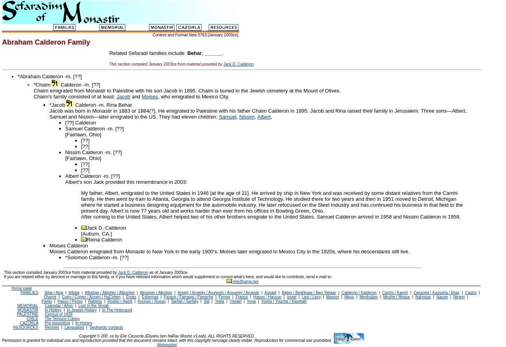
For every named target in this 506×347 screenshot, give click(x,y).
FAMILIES (29, 292)
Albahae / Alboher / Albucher (109, 292)
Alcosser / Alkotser (156, 292)
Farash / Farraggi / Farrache (188, 297)
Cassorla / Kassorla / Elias (436, 292)
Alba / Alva (54, 292)
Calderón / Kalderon (359, 292)
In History (53, 310)
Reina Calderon (104, 240)
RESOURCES (25, 327)
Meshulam (368, 297)
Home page (21, 288)
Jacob (123, 97)
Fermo (224, 297)
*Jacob (61, 105)
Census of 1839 (58, 314)
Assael (270, 292)
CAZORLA (29, 323)
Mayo (349, 297)
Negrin (459, 297)
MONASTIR (27, 310)
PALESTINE (27, 314)
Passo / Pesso (70, 301)
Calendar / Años (59, 306)
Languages (74, 327)
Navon (442, 297)
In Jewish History (82, 310)
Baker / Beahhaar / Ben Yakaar (309, 292)
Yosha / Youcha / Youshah (283, 301)
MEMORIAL (27, 306)
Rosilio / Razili (120, 301)
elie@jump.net (243, 281)
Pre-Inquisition (57, 323)
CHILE (32, 319)
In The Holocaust (117, 310)
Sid (206, 301)
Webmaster (167, 345)
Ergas (131, 297)
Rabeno (95, 301)
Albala (73, 292)
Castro (470, 292)
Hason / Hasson (267, 297)
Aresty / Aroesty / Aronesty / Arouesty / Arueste (218, 292)
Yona (251, 301)
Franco (242, 297)
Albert (264, 117)
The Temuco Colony (62, 319)
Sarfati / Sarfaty (184, 301)
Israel (291, 297)
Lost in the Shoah (93, 306)
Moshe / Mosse (396, 297)
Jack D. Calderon (238, 64)
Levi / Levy (311, 297)
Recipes (52, 327)
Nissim (247, 117)
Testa (219, 301)
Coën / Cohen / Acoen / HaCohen (91, 297)
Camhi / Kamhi (395, 292)
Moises (150, 97)
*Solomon (76, 257)
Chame (50, 297)
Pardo (47, 301)
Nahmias (423, 297)
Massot (332, 297)
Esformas (150, 297)
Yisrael (236, 301)
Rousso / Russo (152, 301)
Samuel (227, 117)
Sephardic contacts (106, 327)
